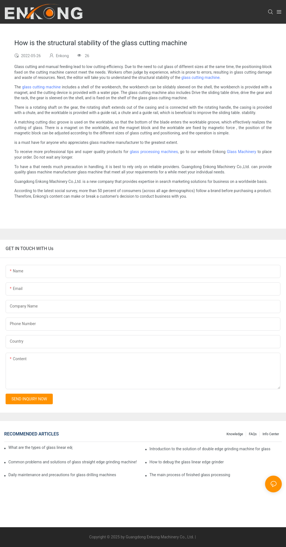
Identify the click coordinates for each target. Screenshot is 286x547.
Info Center (271, 434)
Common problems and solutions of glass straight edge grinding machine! (72, 462)
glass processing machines (154, 151)
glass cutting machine (200, 77)
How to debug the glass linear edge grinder (186, 462)
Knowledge (235, 434)
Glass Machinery (241, 151)
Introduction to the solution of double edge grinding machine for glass (209, 449)
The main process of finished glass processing (189, 475)
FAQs (253, 434)
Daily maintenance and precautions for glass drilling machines (62, 475)
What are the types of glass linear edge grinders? (40, 447)
